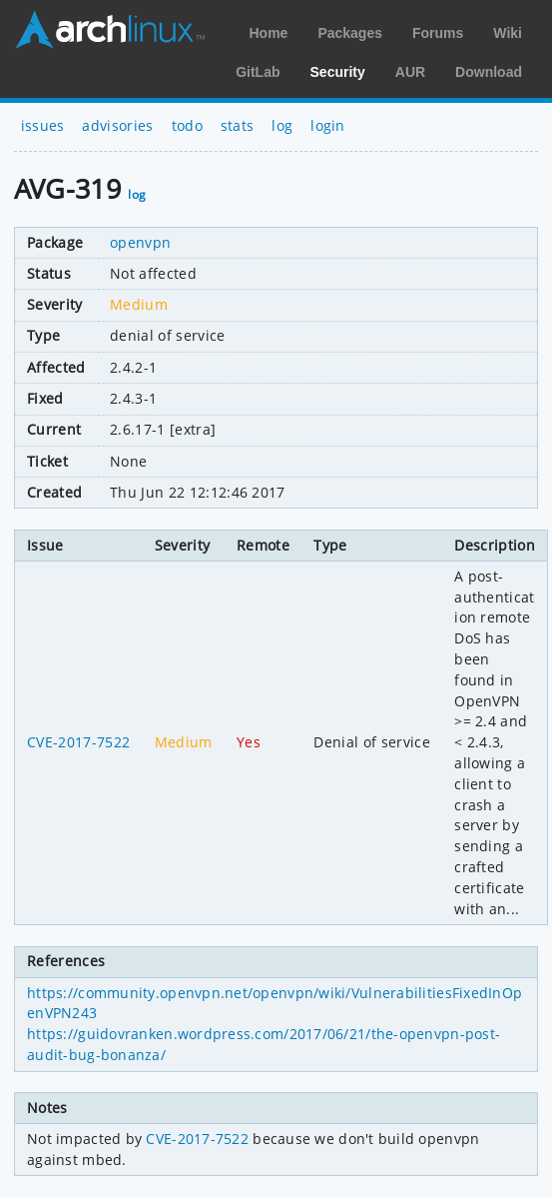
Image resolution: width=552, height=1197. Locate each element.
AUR (410, 72)
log (282, 125)
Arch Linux (110, 30)
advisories (117, 125)
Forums (437, 33)
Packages (349, 33)
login (327, 125)
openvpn (140, 242)
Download (488, 72)
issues (43, 125)
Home (268, 33)
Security (337, 72)
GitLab (257, 72)
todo (187, 125)
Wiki (507, 33)
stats (238, 125)
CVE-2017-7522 (78, 741)
